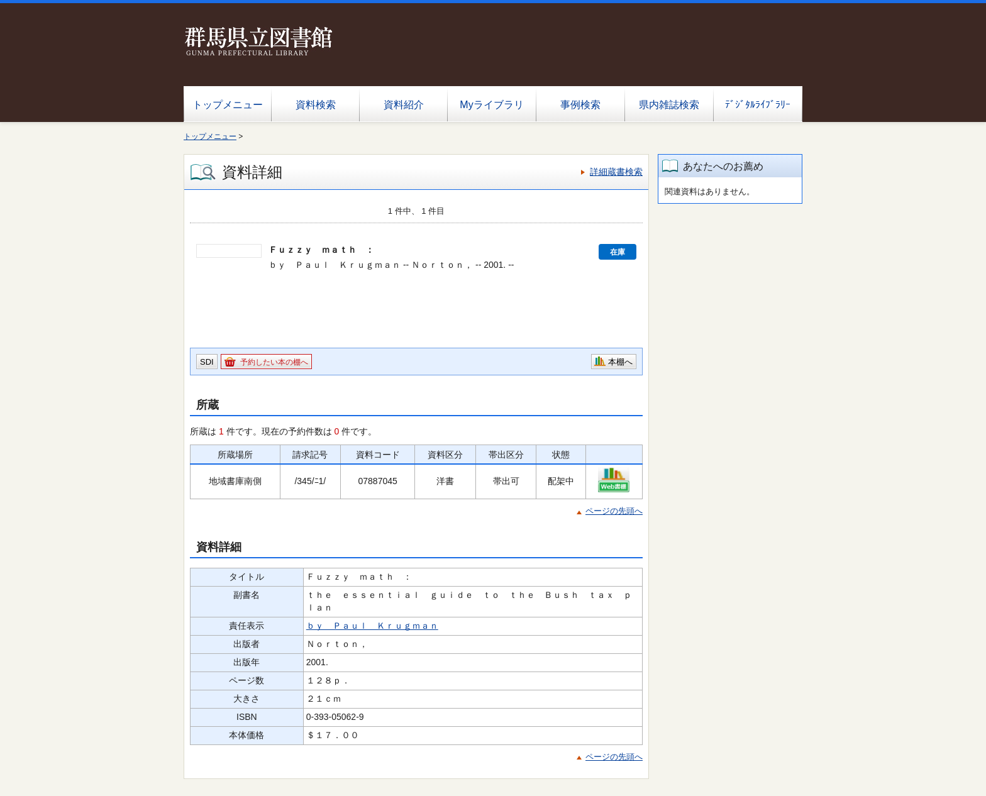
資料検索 (316, 104)
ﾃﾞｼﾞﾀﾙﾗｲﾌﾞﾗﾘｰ (757, 104)
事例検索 (580, 104)
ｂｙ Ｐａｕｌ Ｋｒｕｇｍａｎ (372, 626)
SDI (207, 362)
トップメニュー (227, 104)
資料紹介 (404, 104)
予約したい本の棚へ (274, 362)
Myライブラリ (491, 104)
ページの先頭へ (614, 511)
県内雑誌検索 (669, 104)
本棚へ (620, 362)
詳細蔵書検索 (616, 172)
